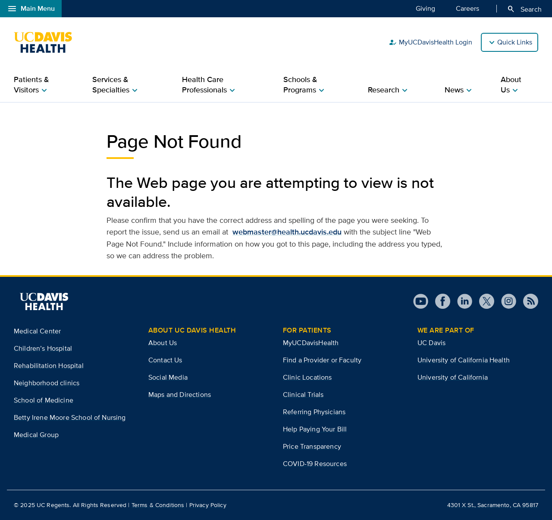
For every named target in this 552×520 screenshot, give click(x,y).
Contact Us (165, 360)
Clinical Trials (303, 395)
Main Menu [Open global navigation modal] (31, 9)
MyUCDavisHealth (311, 343)
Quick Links (514, 42)
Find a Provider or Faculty (322, 360)
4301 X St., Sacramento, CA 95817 (492, 505)
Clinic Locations (307, 377)
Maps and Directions (179, 395)
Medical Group (36, 435)
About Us (162, 343)
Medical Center (37, 331)
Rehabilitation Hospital (49, 366)
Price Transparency (312, 446)
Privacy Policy (207, 505)
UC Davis (431, 343)
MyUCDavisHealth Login (430, 42)
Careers (467, 8)
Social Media (168, 377)
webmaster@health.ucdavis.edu (287, 232)
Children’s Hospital (43, 348)
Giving (425, 8)
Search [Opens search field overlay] (524, 9)
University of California (452, 377)
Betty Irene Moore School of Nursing (70, 417)
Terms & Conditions (158, 505)
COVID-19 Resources (315, 464)
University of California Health (463, 360)
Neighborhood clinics (46, 383)
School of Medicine (43, 400)
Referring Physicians (314, 412)
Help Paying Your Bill (315, 429)
